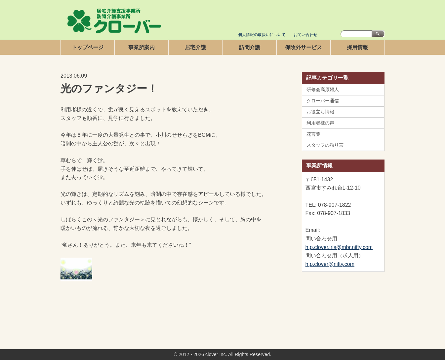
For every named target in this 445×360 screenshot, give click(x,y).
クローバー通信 (322, 100)
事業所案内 (141, 47)
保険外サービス (303, 47)
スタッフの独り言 (325, 145)
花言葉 (313, 134)
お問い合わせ (305, 34)
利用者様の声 (320, 123)
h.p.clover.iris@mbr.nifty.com (339, 247)
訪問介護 (249, 47)
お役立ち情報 (320, 111)
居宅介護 (195, 47)
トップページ (87, 47)
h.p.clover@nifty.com (329, 264)
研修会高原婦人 (322, 89)
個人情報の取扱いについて (262, 34)
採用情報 (357, 47)
